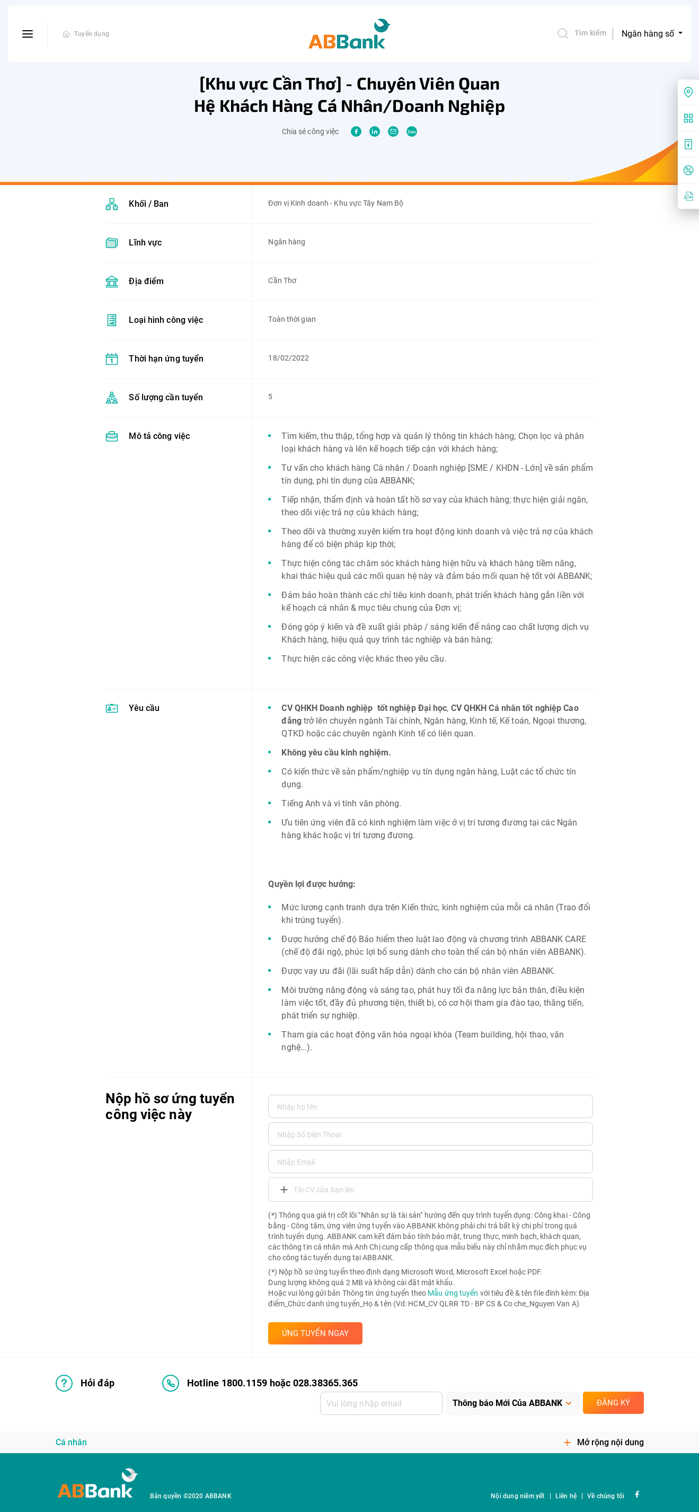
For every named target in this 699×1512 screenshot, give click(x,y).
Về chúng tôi (605, 1496)
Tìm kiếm (581, 33)
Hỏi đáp (85, 1383)
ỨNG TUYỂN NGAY (315, 1333)
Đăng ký (613, 1403)
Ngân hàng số (649, 34)
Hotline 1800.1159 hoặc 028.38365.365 (260, 1383)
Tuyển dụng (91, 34)
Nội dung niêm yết (517, 1496)
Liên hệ (566, 1496)
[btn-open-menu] (28, 34)
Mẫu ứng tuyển (453, 1293)
